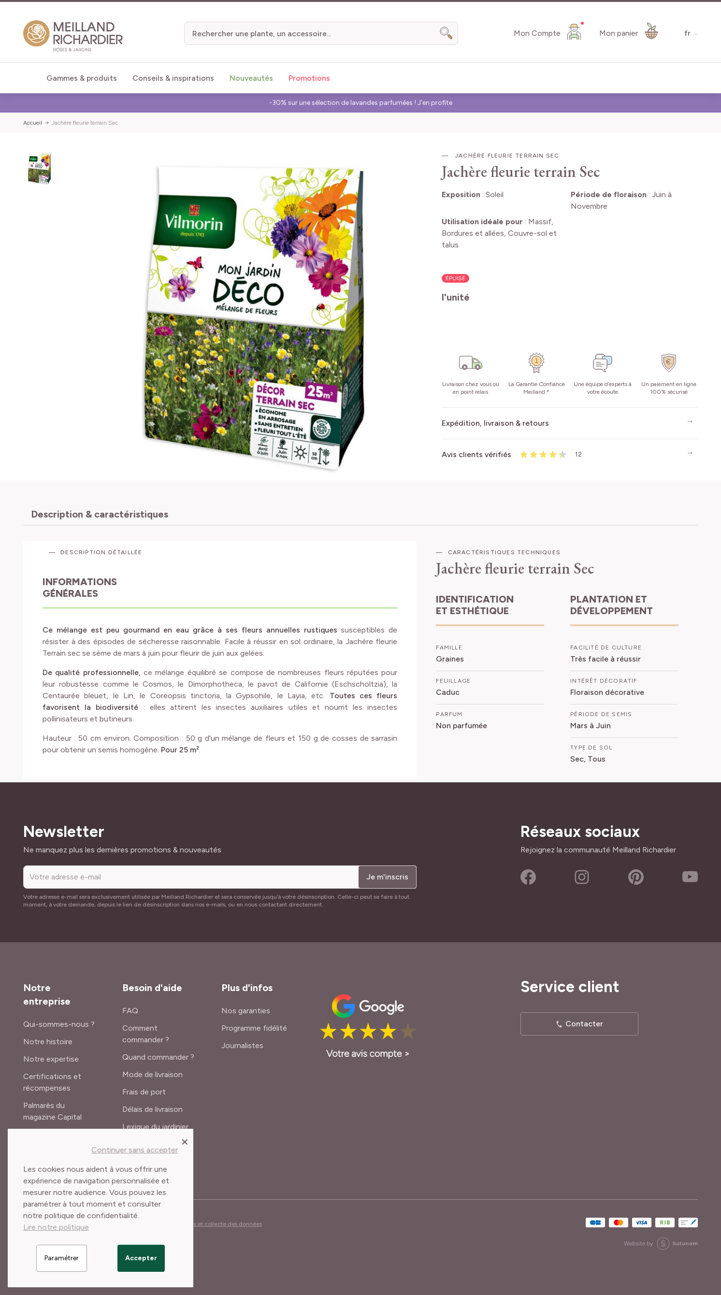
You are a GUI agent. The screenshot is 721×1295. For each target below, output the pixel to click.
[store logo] (73, 36)
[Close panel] (184, 1141)
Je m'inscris (387, 876)
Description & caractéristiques (99, 514)
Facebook (528, 877)
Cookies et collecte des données (218, 1224)
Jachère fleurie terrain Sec (85, 122)
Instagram (582, 877)
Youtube (690, 877)
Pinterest (636, 877)
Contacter (584, 1023)
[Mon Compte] (549, 31)
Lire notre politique (56, 1227)
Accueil (32, 122)
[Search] (446, 33)
